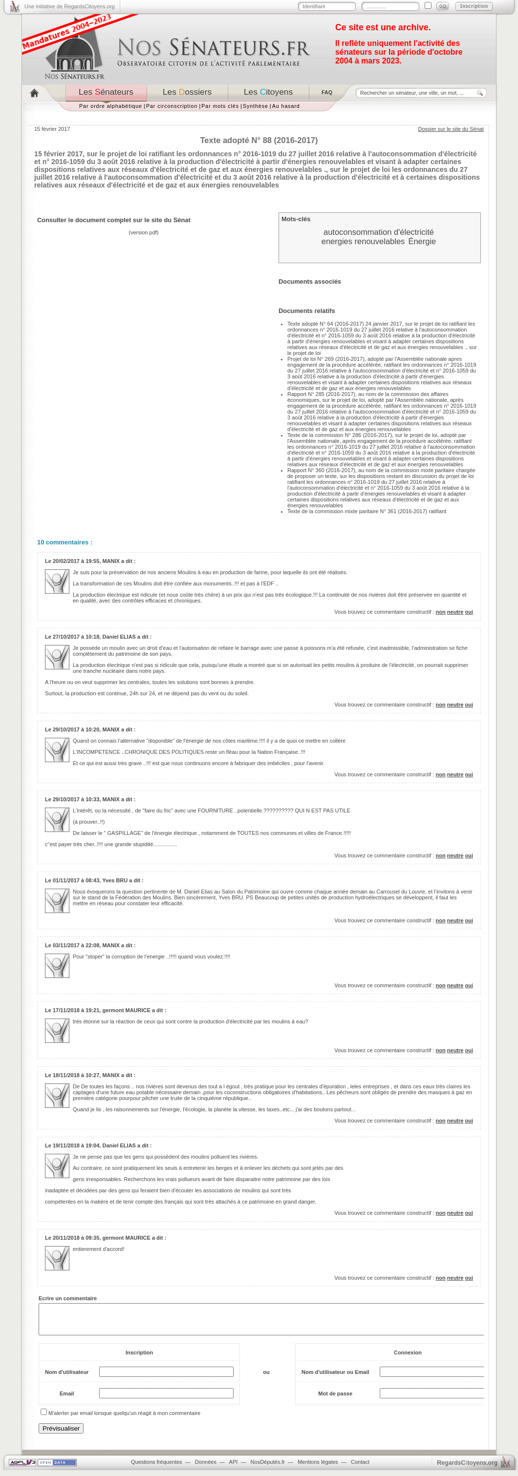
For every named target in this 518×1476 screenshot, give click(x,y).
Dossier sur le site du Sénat (451, 129)
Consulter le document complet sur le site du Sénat (114, 220)
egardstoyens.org (467, 1468)
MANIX (110, 561)
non (441, 612)
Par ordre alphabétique (110, 106)
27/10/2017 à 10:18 (76, 637)
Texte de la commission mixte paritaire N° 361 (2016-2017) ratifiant (366, 511)
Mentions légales (318, 1468)
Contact (360, 1468)
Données (205, 1468)
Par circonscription (171, 106)
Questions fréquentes (156, 1468)
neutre (455, 612)
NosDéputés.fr (268, 1468)
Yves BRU (115, 880)
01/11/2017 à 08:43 (76, 880)
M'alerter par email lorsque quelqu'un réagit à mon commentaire (124, 1419)
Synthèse (255, 106)
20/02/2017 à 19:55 (76, 561)
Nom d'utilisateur (66, 1378)
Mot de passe (335, 1399)
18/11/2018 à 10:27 (76, 1075)
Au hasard (286, 106)
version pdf (143, 232)
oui (469, 612)
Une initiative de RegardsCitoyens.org (69, 6)
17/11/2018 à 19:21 (76, 1010)
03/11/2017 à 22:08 (76, 945)
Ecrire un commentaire (68, 1298)
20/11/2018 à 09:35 (76, 1238)
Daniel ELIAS (118, 637)
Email (67, 1399)
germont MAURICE (126, 1010)
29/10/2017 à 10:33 (76, 799)
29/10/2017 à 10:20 (76, 729)
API (233, 1468)
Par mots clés (220, 106)
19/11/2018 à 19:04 (76, 1145)
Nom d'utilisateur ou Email (335, 1378)
